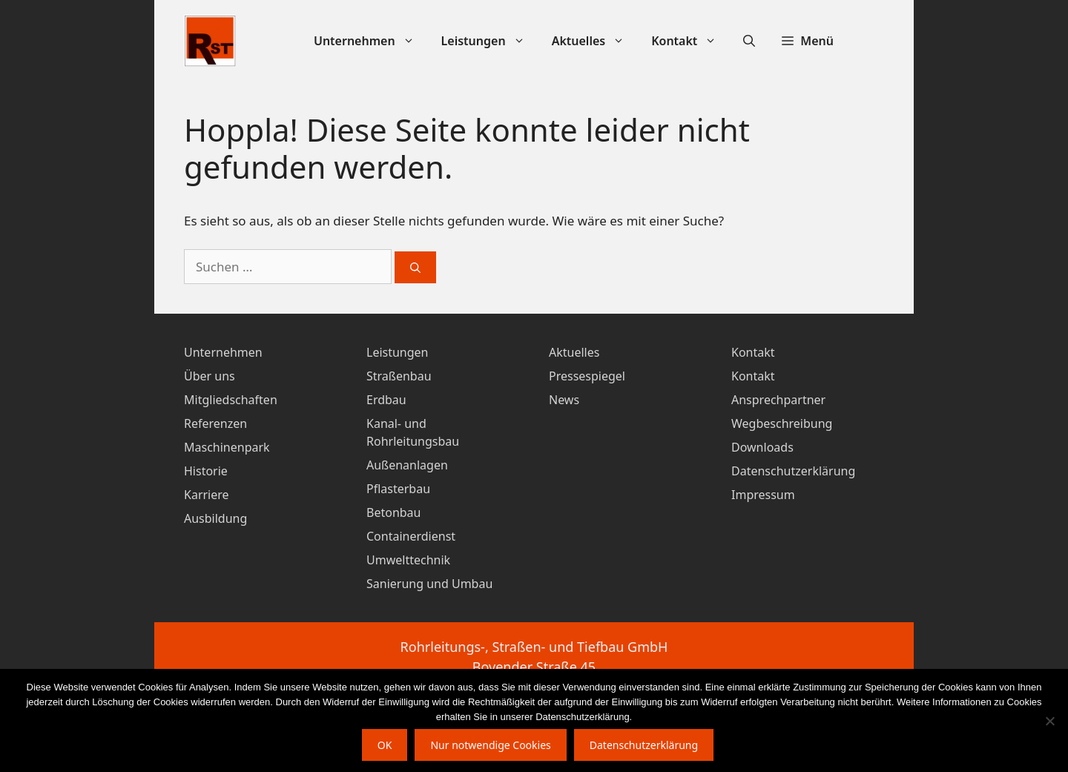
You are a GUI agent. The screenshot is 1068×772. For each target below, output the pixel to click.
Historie (206, 471)
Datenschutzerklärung (793, 471)
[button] (807, 41)
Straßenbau (399, 376)
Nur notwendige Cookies (490, 745)
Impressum (763, 494)
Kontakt (690, 41)
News (564, 400)
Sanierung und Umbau (429, 583)
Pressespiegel (587, 376)
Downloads (762, 447)
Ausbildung (215, 518)
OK (385, 745)
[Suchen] (415, 267)
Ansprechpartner (778, 400)
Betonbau (393, 512)
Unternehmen (371, 41)
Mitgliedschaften (230, 400)
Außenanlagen (407, 465)
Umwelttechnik (408, 560)
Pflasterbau (398, 489)
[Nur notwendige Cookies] (1049, 720)
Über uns (209, 376)
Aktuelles (595, 41)
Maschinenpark (227, 447)
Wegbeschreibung (781, 423)
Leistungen (489, 41)
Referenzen (215, 423)
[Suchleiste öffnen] (749, 41)
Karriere (206, 494)
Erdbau (386, 400)
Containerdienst (410, 536)
